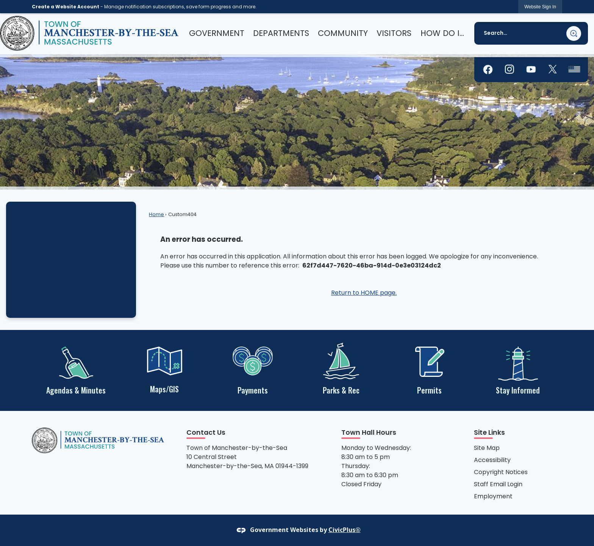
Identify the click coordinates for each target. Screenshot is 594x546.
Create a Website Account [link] (65, 6)
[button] (573, 33)
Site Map (487, 447)
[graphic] (488, 69)
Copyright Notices (501, 472)
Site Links (489, 432)
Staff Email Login (498, 484)
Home (156, 214)
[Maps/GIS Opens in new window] (164, 369)
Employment (493, 496)
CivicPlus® (344, 530)
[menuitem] (217, 33)
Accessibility (492, 460)
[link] (540, 6)
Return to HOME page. (364, 292)
